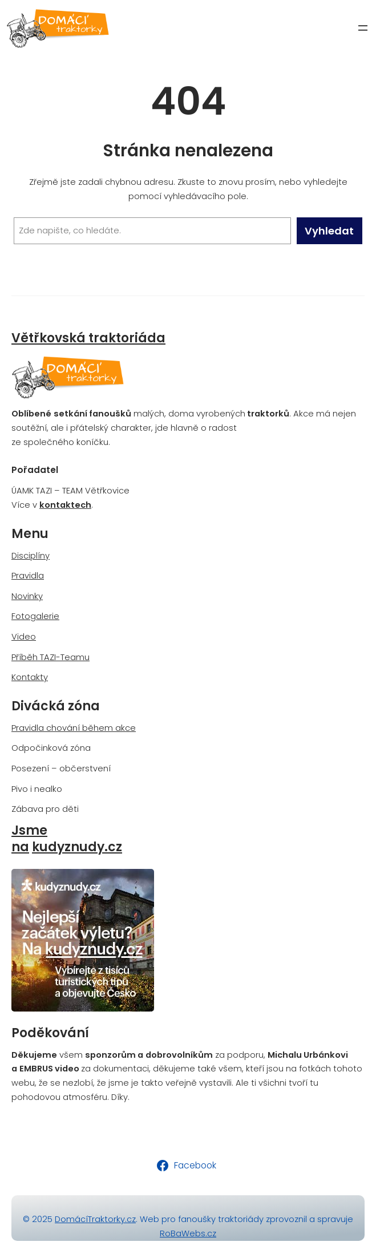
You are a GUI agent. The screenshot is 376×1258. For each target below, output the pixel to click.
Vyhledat (329, 231)
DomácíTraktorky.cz (95, 1219)
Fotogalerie (35, 616)
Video (23, 636)
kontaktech (65, 505)
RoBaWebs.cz (188, 1233)
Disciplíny (30, 555)
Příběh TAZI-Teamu (50, 657)
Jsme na (29, 839)
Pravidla (27, 575)
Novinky (27, 596)
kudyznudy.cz (77, 847)
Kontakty (29, 677)
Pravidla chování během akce (73, 728)
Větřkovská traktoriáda (88, 338)
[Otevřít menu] (363, 28)
